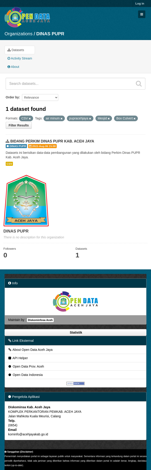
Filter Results (19, 125)
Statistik (75, 332)
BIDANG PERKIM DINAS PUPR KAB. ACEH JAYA (52, 141)
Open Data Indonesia (25, 375)
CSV (9, 163)
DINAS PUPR (50, 33)
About (13, 67)
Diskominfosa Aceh (40, 320)
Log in (139, 3)
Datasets (15, 50)
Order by (12, 97)
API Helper (18, 358)
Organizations (18, 33)
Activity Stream (19, 58)
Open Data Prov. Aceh (26, 366)
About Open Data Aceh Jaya (30, 349)
